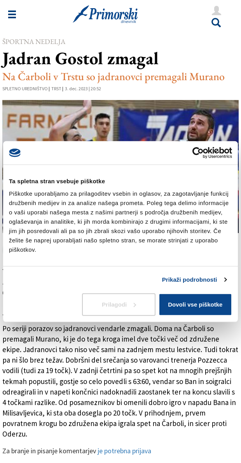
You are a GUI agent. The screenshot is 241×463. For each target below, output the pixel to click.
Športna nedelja (33, 41)
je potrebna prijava (124, 450)
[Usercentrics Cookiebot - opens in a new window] (198, 153)
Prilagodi (119, 304)
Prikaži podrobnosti (189, 279)
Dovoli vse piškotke (195, 304)
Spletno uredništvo (25, 88)
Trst (56, 88)
